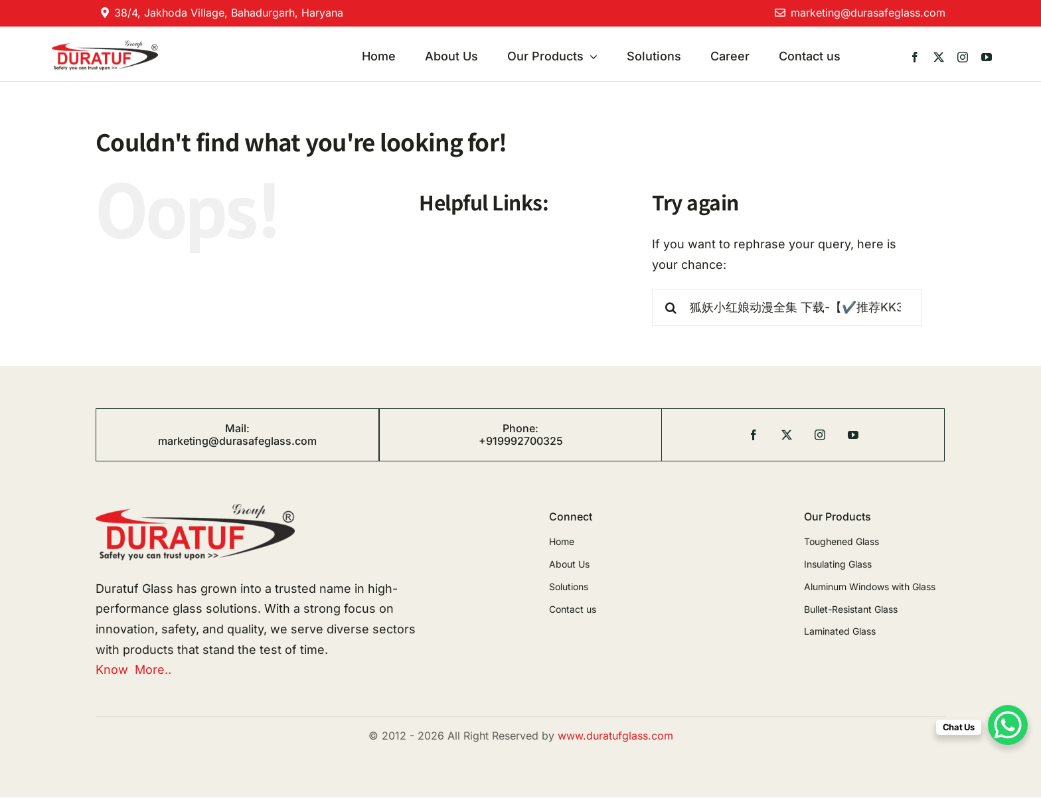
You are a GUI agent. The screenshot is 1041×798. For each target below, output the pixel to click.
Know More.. (133, 670)
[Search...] (787, 307)
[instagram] (962, 57)
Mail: (237, 428)
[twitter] (938, 57)
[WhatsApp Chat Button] (1008, 725)
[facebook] (915, 57)
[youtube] (986, 57)
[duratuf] (104, 46)
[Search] (670, 307)
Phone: (520, 428)
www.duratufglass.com (615, 735)
